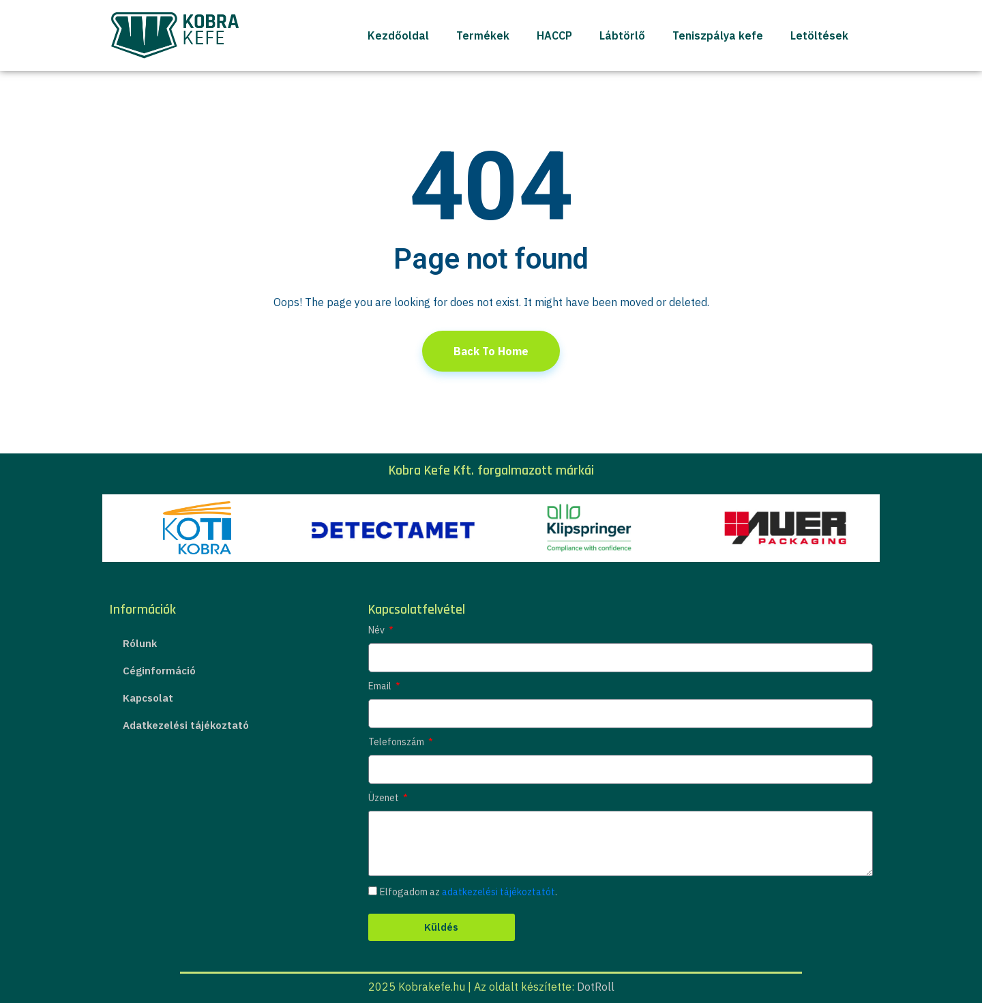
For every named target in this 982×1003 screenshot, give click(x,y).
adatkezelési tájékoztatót (498, 892)
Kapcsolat (148, 697)
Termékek (482, 35)
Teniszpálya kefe (717, 35)
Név (377, 630)
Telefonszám (397, 742)
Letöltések (819, 35)
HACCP (554, 35)
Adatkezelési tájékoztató (186, 725)
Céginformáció (159, 670)
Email (380, 686)
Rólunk (140, 643)
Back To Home (491, 351)
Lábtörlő (622, 35)
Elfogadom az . (468, 892)
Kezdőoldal (398, 35)
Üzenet (384, 798)
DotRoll (595, 986)
